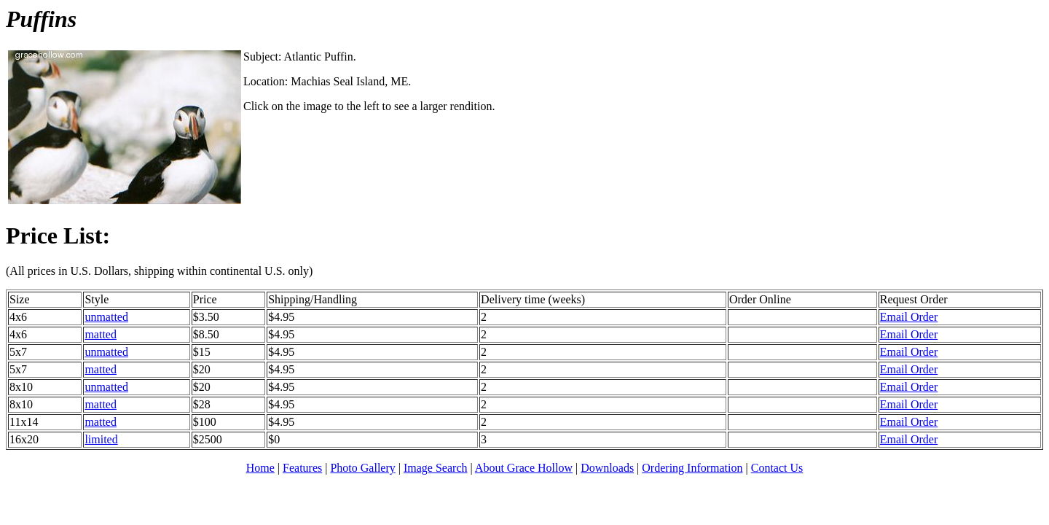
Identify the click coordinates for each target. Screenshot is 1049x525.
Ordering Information (692, 468)
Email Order (909, 317)
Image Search (436, 468)
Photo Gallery (362, 468)
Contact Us (777, 468)
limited (101, 439)
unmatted (106, 317)
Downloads (607, 468)
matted (101, 334)
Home (260, 468)
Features (302, 468)
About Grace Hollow (524, 468)
